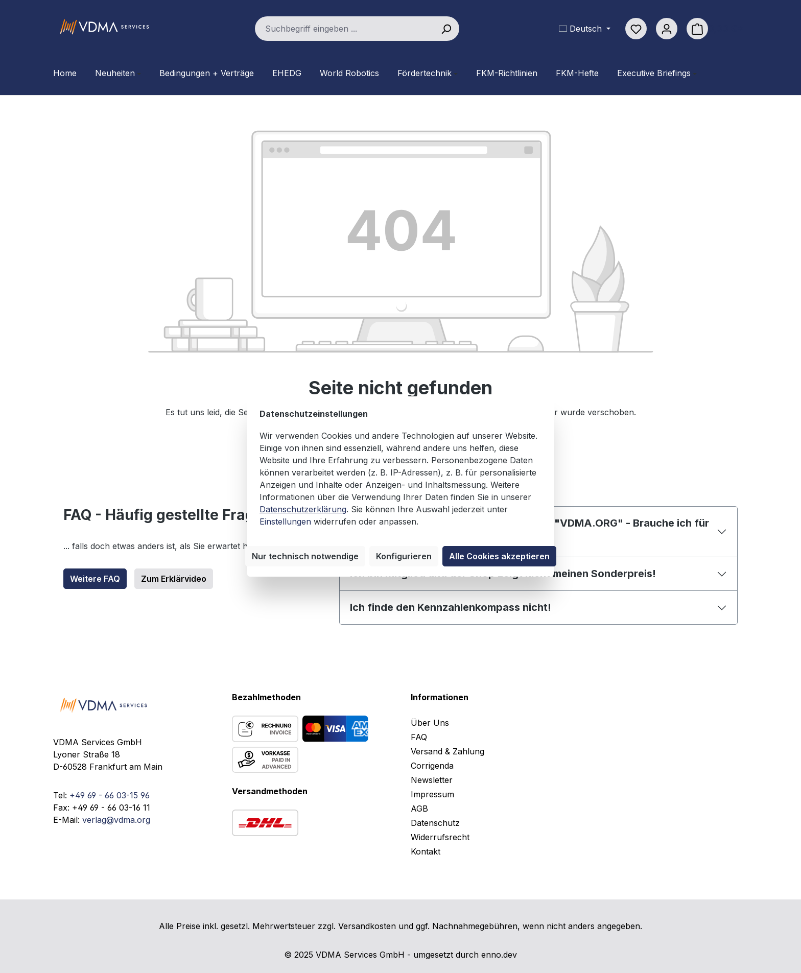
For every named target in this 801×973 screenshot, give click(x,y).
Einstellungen (285, 521)
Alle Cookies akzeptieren (499, 556)
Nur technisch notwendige (305, 556)
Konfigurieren (404, 556)
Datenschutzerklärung (303, 509)
